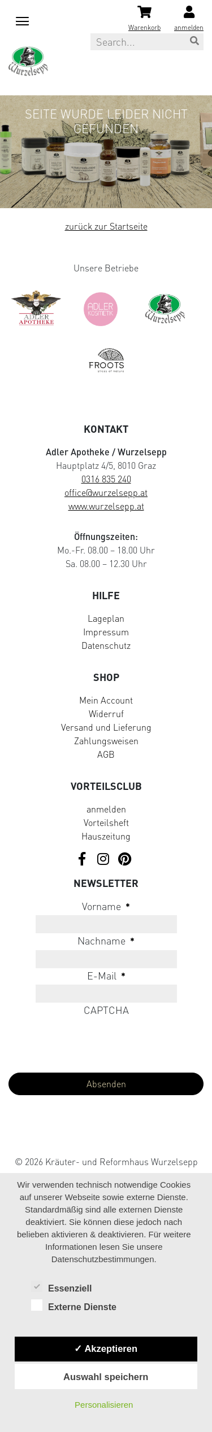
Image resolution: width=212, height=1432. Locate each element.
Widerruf (106, 713)
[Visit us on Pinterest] (125, 859)
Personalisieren (104, 1404)
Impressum (106, 632)
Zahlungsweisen (106, 740)
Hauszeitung (106, 836)
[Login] (189, 19)
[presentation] (94, 1042)
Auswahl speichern (105, 1377)
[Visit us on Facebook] (82, 859)
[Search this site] (147, 41)
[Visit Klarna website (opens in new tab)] (106, 1137)
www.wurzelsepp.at (106, 506)
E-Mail (106, 975)
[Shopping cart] (144, 19)
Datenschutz (106, 645)
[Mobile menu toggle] (20, 19)
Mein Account (106, 700)
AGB (106, 754)
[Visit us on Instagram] (103, 859)
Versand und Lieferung (106, 727)
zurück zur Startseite (106, 226)
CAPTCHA (106, 1010)
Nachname (106, 940)
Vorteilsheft (106, 822)
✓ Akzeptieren (105, 1348)
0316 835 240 (106, 479)
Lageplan (106, 618)
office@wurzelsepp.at (106, 492)
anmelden (106, 809)
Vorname (106, 906)
